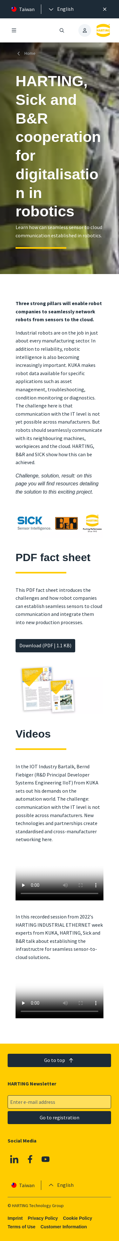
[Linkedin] (14, 1159)
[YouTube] (46, 1159)
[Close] (104, 9)
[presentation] (60, 9)
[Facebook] (30, 1159)
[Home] (27, 53)
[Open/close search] (62, 30)
